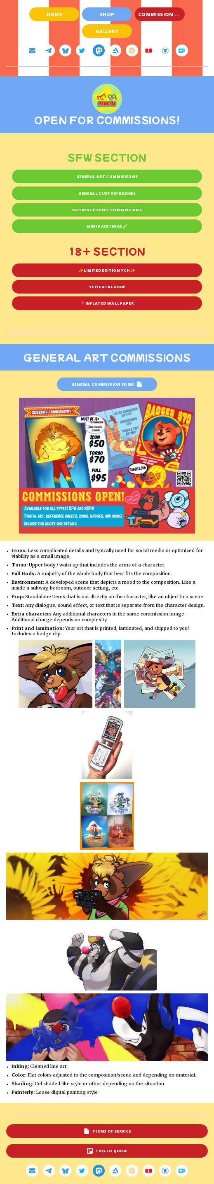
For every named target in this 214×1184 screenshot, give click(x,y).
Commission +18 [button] (160, 14)
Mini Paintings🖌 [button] (107, 226)
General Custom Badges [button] (107, 193)
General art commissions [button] (107, 176)
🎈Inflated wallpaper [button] (107, 303)
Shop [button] (107, 14)
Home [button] (54, 14)
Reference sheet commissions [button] (107, 209)
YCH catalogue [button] (107, 286)
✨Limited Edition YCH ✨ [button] (107, 270)
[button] (32, 50)
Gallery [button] (107, 31)
